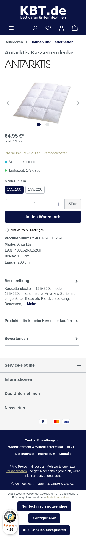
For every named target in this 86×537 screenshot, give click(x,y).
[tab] (42, 292)
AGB (70, 447)
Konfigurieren (44, 518)
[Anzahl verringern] (11, 204)
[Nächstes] (78, 103)
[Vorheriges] (8, 103)
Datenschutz (24, 454)
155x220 (35, 189)
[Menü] (11, 28)
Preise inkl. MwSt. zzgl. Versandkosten (36, 153)
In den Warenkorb (43, 217)
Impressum (46, 454)
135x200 (14, 189)
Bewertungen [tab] (42, 338)
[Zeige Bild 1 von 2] (39, 124)
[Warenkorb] (74, 28)
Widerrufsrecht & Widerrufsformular (35, 447)
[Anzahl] (35, 204)
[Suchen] (35, 28)
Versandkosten (16, 471)
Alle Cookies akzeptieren (44, 530)
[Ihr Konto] (61, 28)
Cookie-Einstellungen (41, 440)
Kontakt (65, 454)
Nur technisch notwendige (44, 506)
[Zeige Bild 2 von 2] (47, 124)
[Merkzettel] (48, 28)
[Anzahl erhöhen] (59, 204)
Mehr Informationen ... (60, 497)
